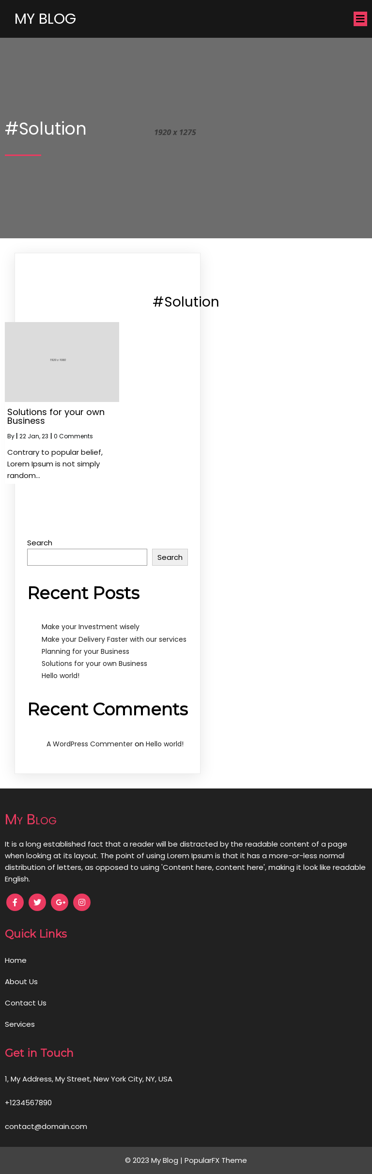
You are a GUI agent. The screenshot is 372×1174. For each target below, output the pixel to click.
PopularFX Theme (216, 1160)
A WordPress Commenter (89, 744)
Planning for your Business (85, 651)
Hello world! (60, 675)
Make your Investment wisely (91, 627)
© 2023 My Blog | (155, 1160)
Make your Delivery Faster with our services (114, 639)
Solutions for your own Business (94, 663)
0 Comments (73, 436)
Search (39, 543)
